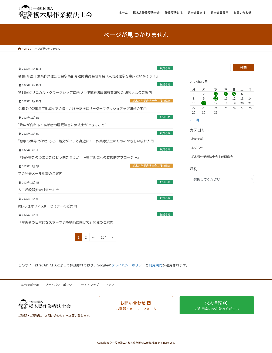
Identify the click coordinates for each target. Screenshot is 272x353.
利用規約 (155, 265)
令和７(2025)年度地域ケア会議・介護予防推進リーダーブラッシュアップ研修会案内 (82, 108)
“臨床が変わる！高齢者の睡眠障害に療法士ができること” (62, 124)
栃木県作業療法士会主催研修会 (151, 101)
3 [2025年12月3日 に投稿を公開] (216, 94)
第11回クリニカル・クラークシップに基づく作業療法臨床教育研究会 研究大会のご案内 (85, 92)
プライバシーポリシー (128, 265)
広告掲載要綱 (30, 285)
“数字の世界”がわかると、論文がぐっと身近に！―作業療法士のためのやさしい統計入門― (87, 140)
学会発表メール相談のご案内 (40, 173)
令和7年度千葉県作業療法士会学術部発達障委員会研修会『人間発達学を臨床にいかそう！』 (88, 75)
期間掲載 (197, 139)
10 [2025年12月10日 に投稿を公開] (216, 98)
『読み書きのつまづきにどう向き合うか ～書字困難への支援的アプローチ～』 (79, 157)
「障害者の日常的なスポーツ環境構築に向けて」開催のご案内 (65, 222)
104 (103, 237)
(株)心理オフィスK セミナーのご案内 (47, 206)
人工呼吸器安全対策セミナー (40, 189)
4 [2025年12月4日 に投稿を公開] (226, 94)
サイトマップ (90, 285)
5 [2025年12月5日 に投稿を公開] (234, 94)
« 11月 (194, 119)
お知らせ (165, 68)
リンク (109, 285)
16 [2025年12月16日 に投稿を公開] (203, 103)
